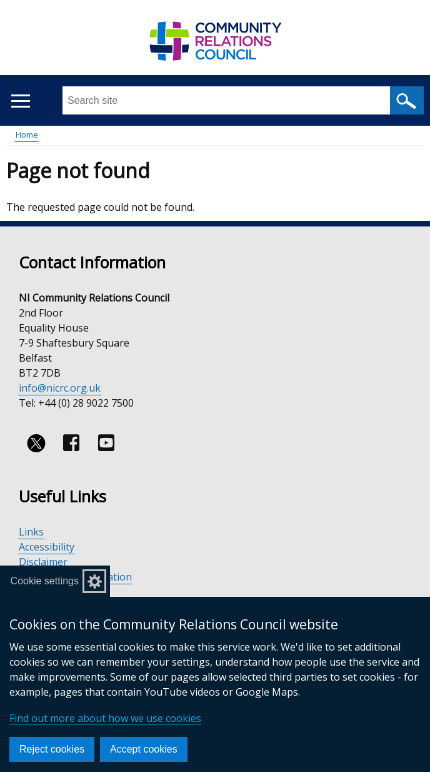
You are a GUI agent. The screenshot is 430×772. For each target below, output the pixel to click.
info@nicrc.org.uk (60, 388)
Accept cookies (144, 749)
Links (31, 532)
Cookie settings (45, 581)
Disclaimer (43, 562)
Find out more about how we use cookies (105, 718)
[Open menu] (20, 101)
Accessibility (46, 547)
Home (27, 134)
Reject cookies (51, 749)
